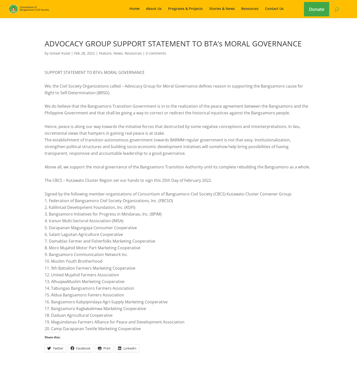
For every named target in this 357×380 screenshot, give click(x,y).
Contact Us (274, 9)
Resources (250, 9)
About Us (154, 9)
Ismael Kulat (60, 53)
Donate (316, 9)
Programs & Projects (185, 9)
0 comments (156, 53)
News (118, 53)
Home (134, 9)
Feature (105, 53)
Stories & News (222, 9)
